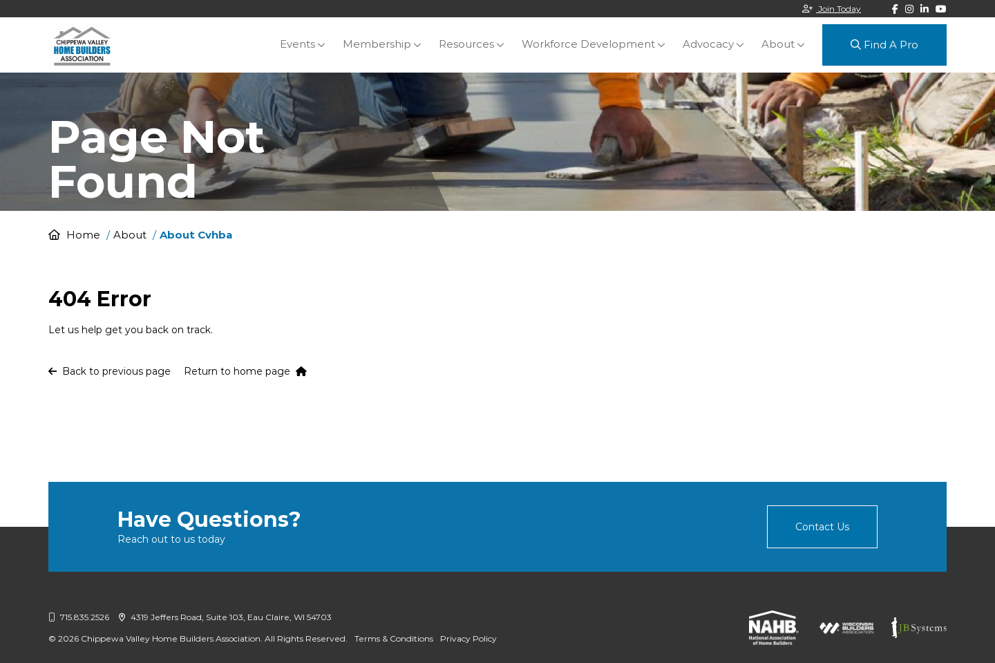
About (778, 43)
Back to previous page (109, 371)
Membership (377, 43)
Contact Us (822, 527)
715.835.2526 (78, 617)
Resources (466, 43)
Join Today (831, 8)
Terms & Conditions (393, 638)
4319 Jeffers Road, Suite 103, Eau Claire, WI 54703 (225, 617)
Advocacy (708, 43)
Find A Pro (884, 44)
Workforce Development (588, 43)
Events (297, 43)
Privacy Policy (468, 638)
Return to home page (245, 371)
